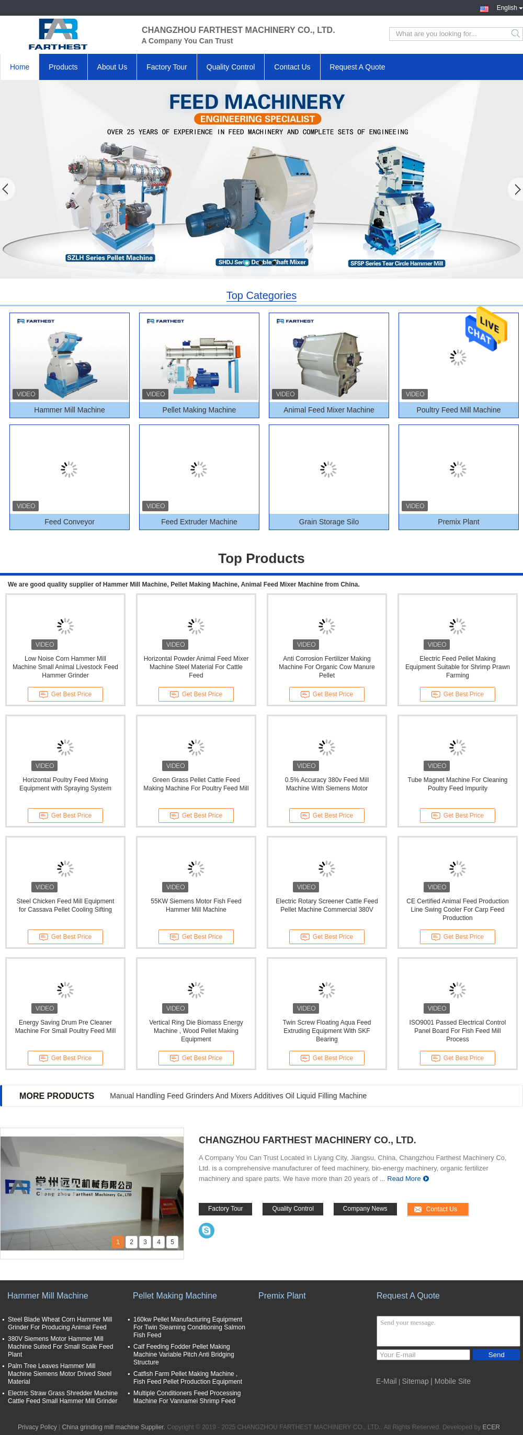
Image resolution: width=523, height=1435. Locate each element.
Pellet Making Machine (199, 410)
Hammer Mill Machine (69, 410)
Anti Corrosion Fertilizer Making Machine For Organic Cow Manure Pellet (326, 667)
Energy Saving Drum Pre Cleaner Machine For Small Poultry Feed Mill (65, 1027)
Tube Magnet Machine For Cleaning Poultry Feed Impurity (458, 784)
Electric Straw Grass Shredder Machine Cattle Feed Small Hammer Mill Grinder (63, 1397)
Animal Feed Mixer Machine (328, 410)
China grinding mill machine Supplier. (114, 1427)
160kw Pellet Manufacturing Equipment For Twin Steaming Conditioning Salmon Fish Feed (189, 1327)
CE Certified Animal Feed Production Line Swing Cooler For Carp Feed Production (457, 910)
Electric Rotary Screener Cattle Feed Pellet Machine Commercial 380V (327, 905)
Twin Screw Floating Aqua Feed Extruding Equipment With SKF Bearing (327, 1031)
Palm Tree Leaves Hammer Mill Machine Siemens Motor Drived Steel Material (59, 1373)
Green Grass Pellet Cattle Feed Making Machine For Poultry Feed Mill (195, 784)
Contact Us (292, 67)
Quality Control (231, 67)
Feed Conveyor (69, 522)
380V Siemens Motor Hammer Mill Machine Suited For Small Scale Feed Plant (60, 1346)
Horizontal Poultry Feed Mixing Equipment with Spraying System (65, 784)
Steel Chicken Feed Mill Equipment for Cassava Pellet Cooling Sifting (66, 905)
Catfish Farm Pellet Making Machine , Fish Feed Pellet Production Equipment (187, 1377)
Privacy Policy (37, 1427)
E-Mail (386, 1381)
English (510, 6)
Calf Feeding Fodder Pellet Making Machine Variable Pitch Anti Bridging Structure (183, 1354)
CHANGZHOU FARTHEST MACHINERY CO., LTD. (307, 1140)
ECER (491, 1427)
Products (63, 67)
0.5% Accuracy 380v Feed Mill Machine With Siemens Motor (327, 784)
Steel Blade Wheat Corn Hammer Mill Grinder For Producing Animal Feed (60, 1323)
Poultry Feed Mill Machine (458, 410)
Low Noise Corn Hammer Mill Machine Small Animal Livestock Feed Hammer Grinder (65, 667)
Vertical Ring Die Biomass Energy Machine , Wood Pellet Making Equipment (196, 1031)
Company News (365, 1208)
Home (19, 67)
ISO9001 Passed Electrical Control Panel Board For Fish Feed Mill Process (458, 1031)
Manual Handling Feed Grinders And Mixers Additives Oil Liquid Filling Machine (238, 1096)
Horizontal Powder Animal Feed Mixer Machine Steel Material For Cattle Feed (196, 667)
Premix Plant (458, 522)
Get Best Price (65, 695)
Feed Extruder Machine (199, 522)
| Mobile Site (450, 1381)
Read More (403, 1179)
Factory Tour (166, 67)
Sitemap (415, 1381)
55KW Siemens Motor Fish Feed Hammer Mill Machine (196, 905)
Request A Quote (357, 67)
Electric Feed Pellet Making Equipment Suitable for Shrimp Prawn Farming (457, 667)
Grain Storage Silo (329, 522)
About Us (112, 67)
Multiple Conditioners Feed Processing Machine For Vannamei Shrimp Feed (187, 1397)
